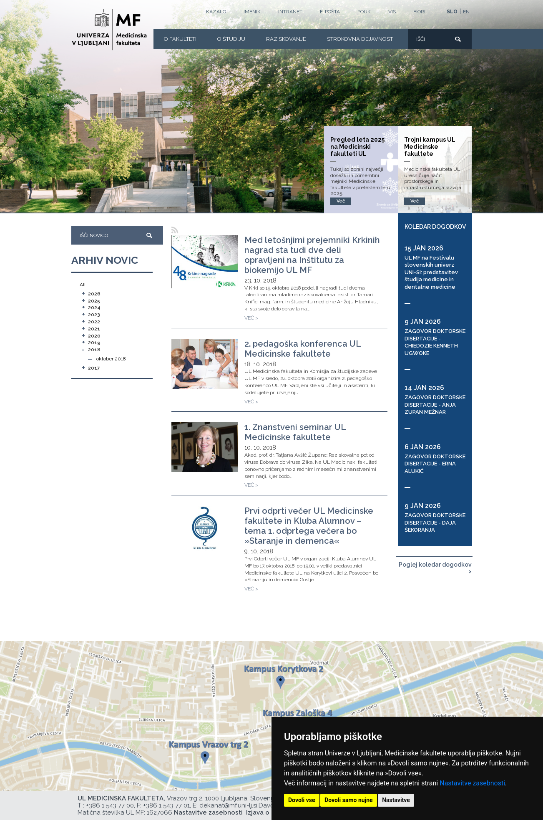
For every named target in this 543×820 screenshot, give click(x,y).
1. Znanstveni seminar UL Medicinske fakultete (295, 432)
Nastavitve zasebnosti (472, 783)
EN (466, 12)
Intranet (290, 12)
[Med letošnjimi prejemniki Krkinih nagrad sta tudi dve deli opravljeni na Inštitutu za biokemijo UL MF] (204, 261)
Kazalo (216, 12)
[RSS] (174, 230)
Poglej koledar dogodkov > (435, 568)
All (82, 285)
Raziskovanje (286, 39)
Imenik (252, 12)
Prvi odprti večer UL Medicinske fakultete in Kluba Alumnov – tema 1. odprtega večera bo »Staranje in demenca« (308, 526)
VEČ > (251, 318)
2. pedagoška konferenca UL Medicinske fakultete (302, 349)
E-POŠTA (330, 12)
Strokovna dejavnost (360, 39)
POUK (364, 12)
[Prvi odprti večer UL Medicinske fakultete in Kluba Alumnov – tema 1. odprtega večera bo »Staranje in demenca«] (204, 529)
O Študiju (231, 39)
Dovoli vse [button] (301, 800)
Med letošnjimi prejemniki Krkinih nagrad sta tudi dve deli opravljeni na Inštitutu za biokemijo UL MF (312, 255)
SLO (452, 12)
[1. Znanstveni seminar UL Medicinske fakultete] (204, 447)
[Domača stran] (109, 29)
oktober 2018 (111, 359)
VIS (392, 12)
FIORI (419, 12)
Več (414, 201)
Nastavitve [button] (396, 800)
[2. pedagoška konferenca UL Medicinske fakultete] (204, 364)
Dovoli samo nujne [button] (348, 800)
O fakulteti (180, 39)
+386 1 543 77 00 (110, 805)
